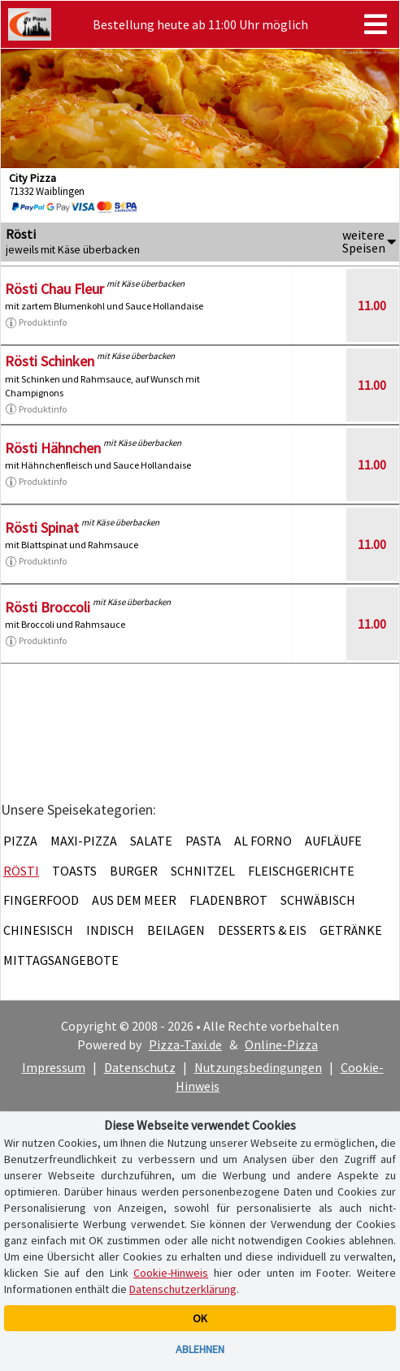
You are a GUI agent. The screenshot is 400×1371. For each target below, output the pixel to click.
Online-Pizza (281, 1044)
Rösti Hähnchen (53, 448)
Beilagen (176, 930)
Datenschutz (140, 1067)
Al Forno (263, 841)
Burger (134, 871)
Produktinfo (36, 322)
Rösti (21, 871)
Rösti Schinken (49, 361)
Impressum (53, 1067)
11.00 (372, 305)
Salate (151, 841)
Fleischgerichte (301, 871)
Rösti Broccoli (47, 607)
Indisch (110, 930)
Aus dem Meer (134, 900)
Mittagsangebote (61, 960)
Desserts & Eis (262, 930)
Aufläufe (333, 841)
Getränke (351, 930)
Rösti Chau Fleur (54, 288)
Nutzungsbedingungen (258, 1067)
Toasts (74, 871)
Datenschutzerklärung (183, 1289)
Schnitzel (203, 871)
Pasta (203, 841)
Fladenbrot (228, 900)
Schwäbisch (317, 900)
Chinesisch (38, 930)
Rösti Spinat (42, 527)
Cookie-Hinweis (170, 1272)
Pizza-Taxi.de (185, 1044)
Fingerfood (41, 900)
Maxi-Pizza (83, 841)
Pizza (20, 841)
